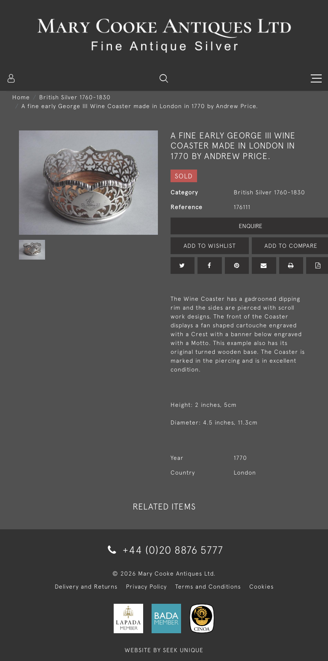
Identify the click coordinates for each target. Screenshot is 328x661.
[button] (164, 78)
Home (21, 97)
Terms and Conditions (208, 586)
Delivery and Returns (86, 586)
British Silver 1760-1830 (75, 97)
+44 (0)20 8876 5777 (164, 550)
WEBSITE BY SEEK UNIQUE (164, 650)
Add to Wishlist (210, 245)
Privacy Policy (146, 586)
